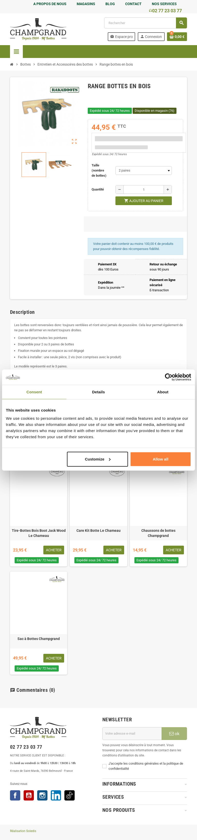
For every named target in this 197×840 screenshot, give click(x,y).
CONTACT (133, 4)
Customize (98, 459)
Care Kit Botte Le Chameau (98, 530)
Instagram (42, 795)
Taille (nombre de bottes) (99, 170)
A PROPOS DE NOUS (49, 4)
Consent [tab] (34, 392)
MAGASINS (86, 4)
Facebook (15, 795)
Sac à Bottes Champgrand (38, 639)
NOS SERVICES (164, 4)
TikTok (69, 795)
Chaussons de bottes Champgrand (158, 533)
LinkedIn (56, 795)
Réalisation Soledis (23, 831)
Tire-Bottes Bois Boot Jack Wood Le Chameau (39, 533)
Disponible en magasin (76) (154, 111)
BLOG (110, 4)
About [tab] (163, 392)
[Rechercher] (145, 22)
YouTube (29, 795)
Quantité (98, 189)
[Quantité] (143, 189)
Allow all (160, 459)
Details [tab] (98, 392)
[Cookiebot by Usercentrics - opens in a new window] (168, 377)
